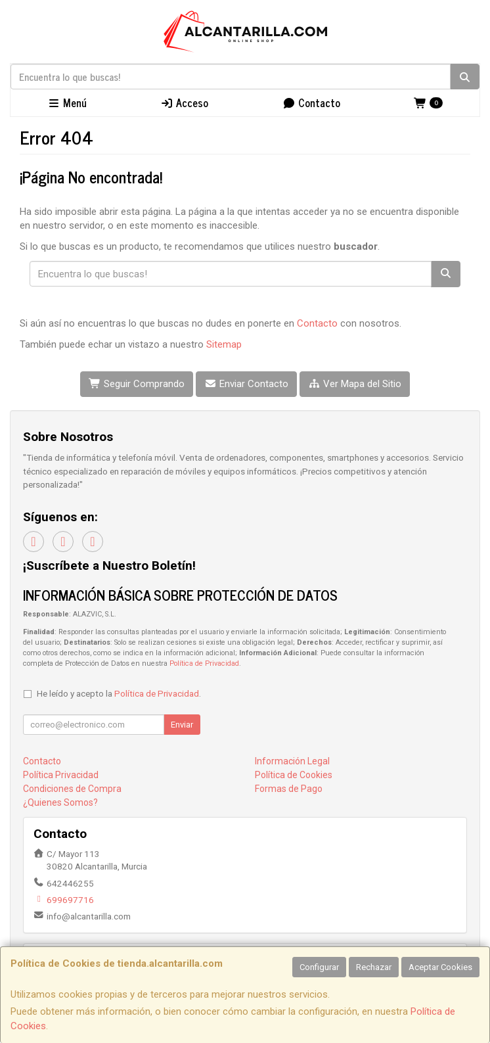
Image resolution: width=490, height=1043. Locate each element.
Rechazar (373, 967)
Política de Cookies (293, 775)
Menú (67, 102)
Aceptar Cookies (440, 967)
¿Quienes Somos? (60, 802)
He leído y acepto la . (119, 693)
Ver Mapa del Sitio (354, 384)
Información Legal (292, 761)
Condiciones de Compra (72, 788)
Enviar (182, 725)
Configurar (319, 967)
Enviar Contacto (246, 384)
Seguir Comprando (137, 384)
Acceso (184, 102)
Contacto (311, 102)
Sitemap (224, 344)
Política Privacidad (61, 775)
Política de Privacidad (204, 663)
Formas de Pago (289, 788)
